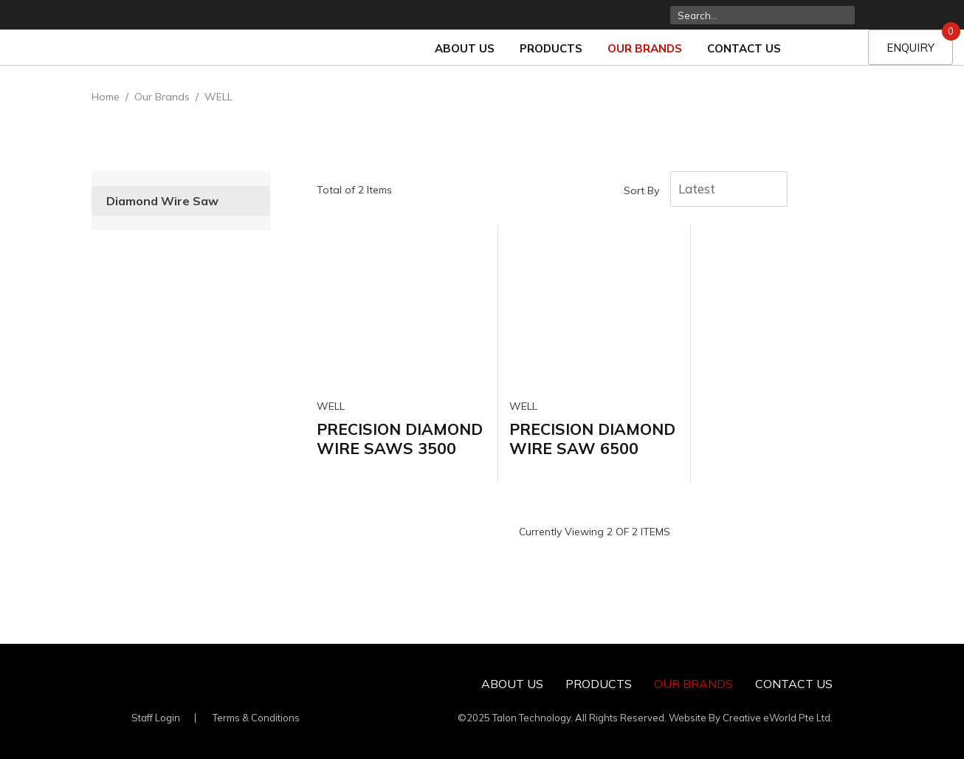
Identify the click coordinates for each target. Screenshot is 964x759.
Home (106, 96)
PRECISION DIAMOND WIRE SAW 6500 (592, 438)
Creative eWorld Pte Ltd (776, 718)
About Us (465, 48)
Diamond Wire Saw (162, 200)
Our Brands (644, 48)
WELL (218, 96)
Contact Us (744, 48)
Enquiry (919, 42)
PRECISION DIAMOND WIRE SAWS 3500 (400, 438)
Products (551, 48)
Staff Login (155, 718)
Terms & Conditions (256, 718)
